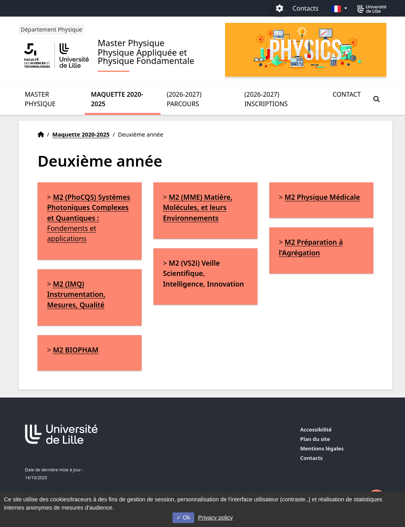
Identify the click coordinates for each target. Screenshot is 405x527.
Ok (183, 517)
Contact (347, 94)
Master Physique (40, 99)
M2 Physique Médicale (322, 197)
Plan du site (315, 439)
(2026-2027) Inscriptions (266, 99)
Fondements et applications (88, 218)
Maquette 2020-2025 (117, 99)
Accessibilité (316, 429)
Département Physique (51, 29)
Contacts (306, 8)
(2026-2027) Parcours (184, 99)
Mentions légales (322, 448)
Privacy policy (215, 517)
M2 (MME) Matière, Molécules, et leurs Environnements (198, 207)
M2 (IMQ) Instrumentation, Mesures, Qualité (76, 294)
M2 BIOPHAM (75, 349)
